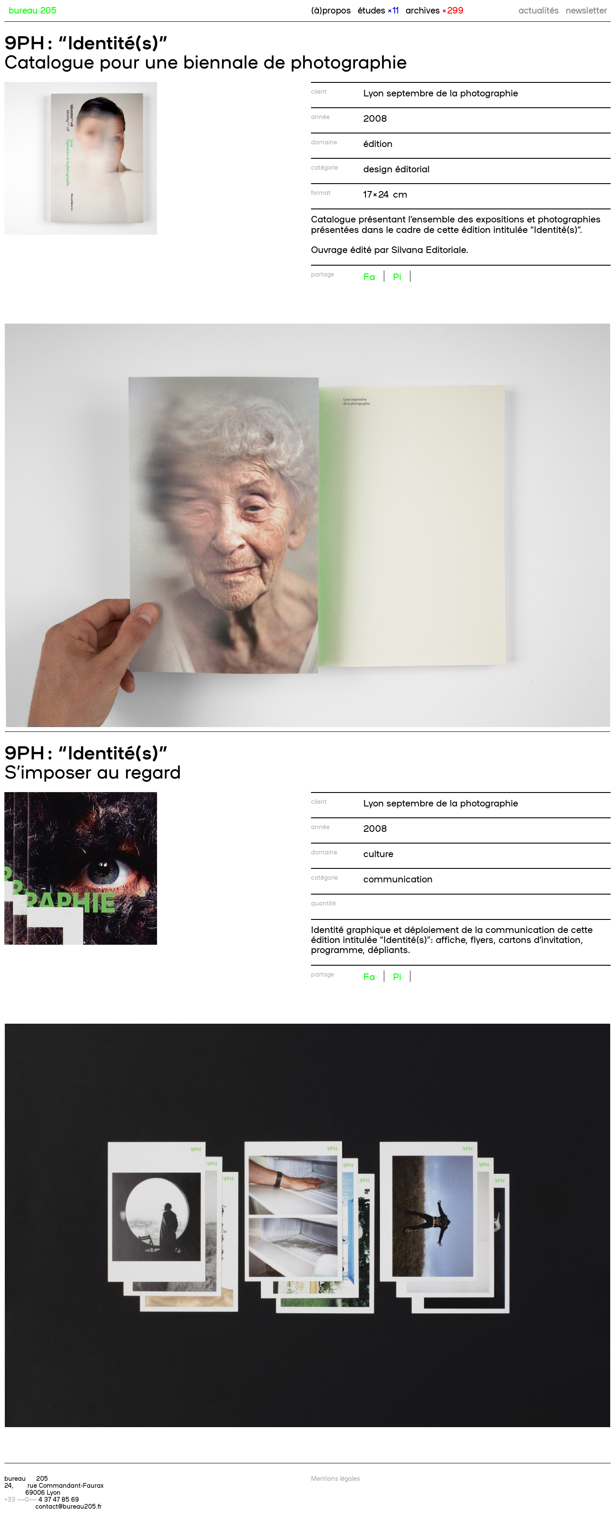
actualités (539, 9)
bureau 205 (32, 9)
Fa (369, 276)
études (378, 9)
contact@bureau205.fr (68, 1506)
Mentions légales (335, 1478)
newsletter (586, 9)
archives (435, 9)
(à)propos (331, 9)
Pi (397, 276)
